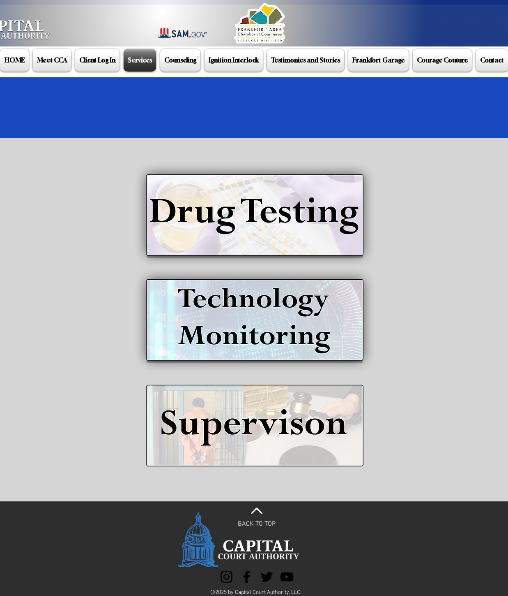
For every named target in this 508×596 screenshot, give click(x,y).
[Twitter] (267, 577)
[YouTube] (287, 577)
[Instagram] (226, 577)
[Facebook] (247, 577)
